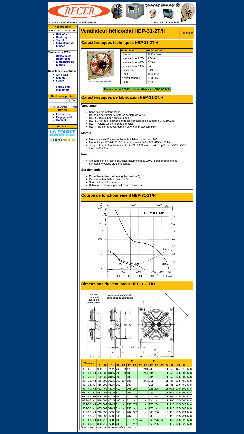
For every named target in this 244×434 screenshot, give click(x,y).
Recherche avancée (57, 107)
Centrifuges (63, 37)
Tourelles (61, 40)
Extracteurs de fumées (65, 44)
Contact (61, 120)
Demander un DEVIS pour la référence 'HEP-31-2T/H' (137, 89)
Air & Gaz (62, 74)
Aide (75, 107)
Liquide (60, 77)
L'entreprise (63, 114)
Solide (60, 80)
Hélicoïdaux (63, 34)
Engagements (64, 117)
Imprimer (188, 32)
